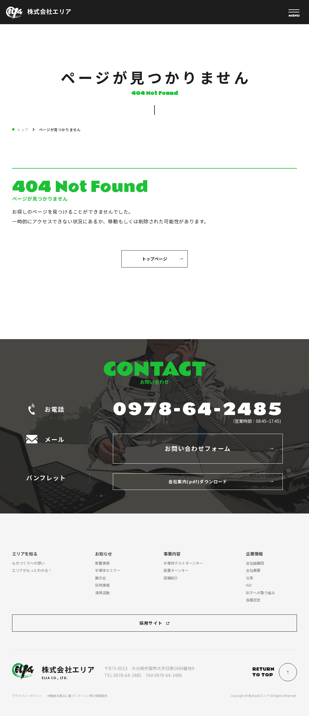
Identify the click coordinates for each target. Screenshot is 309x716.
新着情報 (102, 562)
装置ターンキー (176, 570)
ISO (249, 585)
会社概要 (253, 570)
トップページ (154, 259)
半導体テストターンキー (183, 562)
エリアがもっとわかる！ (32, 570)
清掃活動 (102, 592)
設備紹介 (171, 577)
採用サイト (151, 623)
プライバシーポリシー (27, 695)
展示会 (100, 577)
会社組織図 (255, 562)
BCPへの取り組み (260, 592)
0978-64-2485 (198, 409)
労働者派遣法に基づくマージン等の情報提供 (77, 695)
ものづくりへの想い (28, 562)
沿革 (249, 577)
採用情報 (102, 585)
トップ (22, 129)
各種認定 (253, 599)
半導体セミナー (107, 570)
